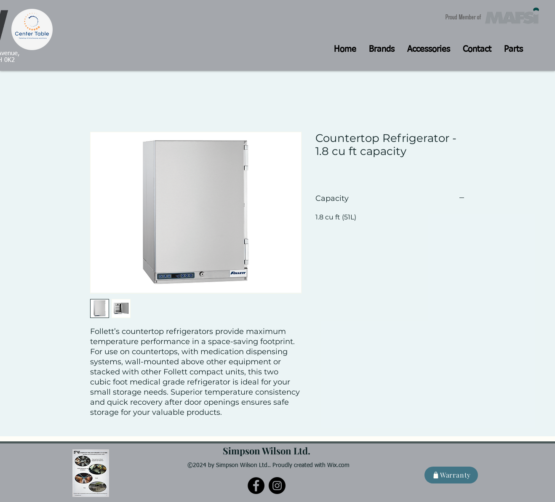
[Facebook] (256, 485)
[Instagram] (277, 485)
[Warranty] (451, 475)
